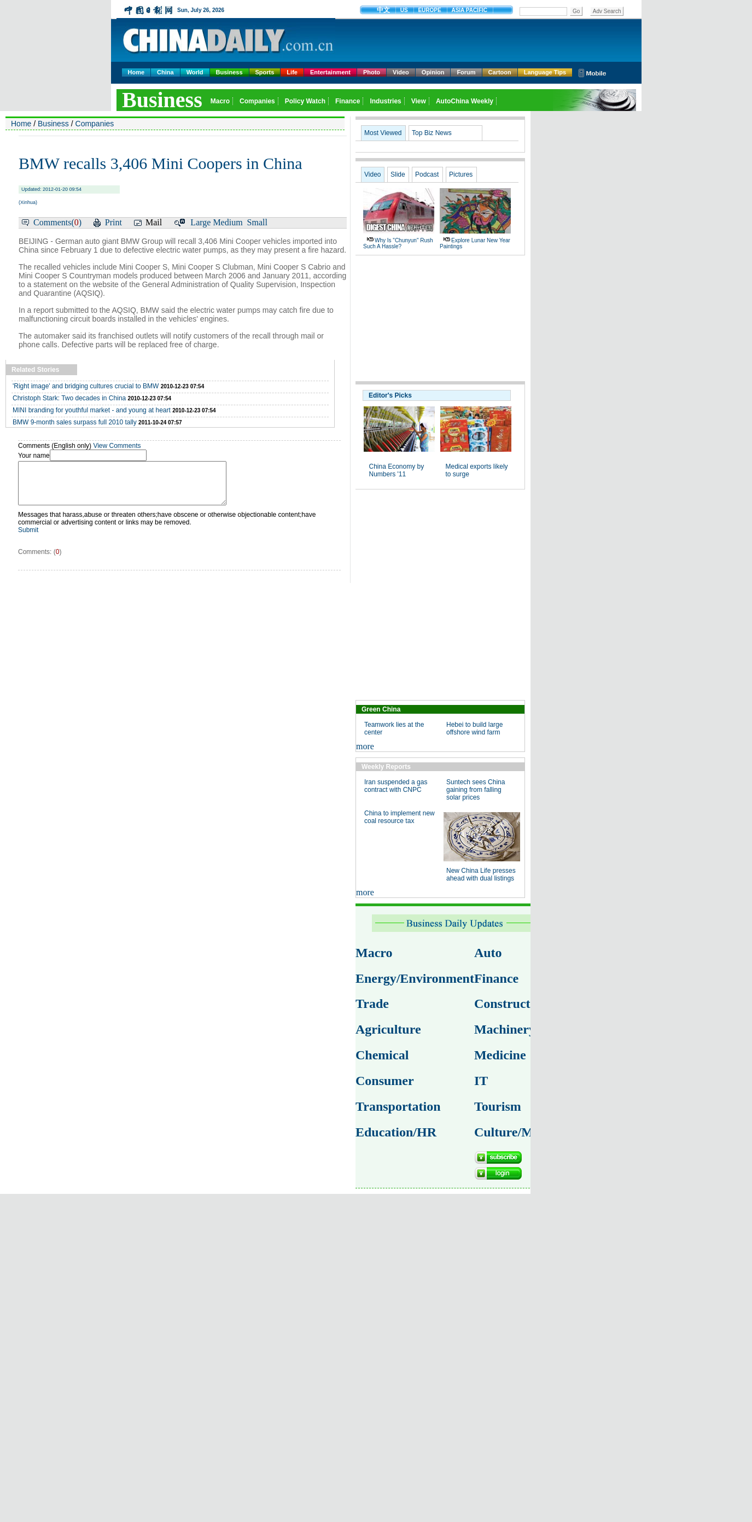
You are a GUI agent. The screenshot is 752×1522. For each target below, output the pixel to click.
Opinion (433, 72)
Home (136, 72)
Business (229, 72)
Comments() (57, 222)
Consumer (384, 1081)
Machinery (504, 1029)
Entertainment (330, 72)
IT (481, 1081)
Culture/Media (515, 1132)
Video (401, 72)
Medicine (500, 1055)
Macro (374, 953)
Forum (466, 72)
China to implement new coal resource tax (399, 817)
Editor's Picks (390, 395)
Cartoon (499, 72)
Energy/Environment (414, 978)
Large (200, 222)
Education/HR (395, 1132)
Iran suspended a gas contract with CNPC (395, 786)
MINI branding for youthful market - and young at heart (92, 410)
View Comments (117, 446)
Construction (511, 1003)
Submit (28, 538)
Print (113, 222)
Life (292, 72)
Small (257, 222)
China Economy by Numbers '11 (396, 470)
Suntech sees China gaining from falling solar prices (475, 789)
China (165, 72)
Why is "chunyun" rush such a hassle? (398, 243)
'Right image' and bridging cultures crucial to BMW (86, 386)
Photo (371, 72)
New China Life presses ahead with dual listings (481, 874)
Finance (496, 978)
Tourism (497, 1106)
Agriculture (388, 1029)
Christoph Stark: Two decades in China (69, 398)
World (194, 72)
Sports (265, 72)
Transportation (398, 1106)
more (365, 746)
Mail (153, 222)
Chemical (382, 1055)
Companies (94, 123)
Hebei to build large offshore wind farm (474, 728)
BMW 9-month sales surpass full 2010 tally (75, 422)
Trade (372, 1003)
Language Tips (545, 72)
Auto (488, 953)
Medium (227, 222)
